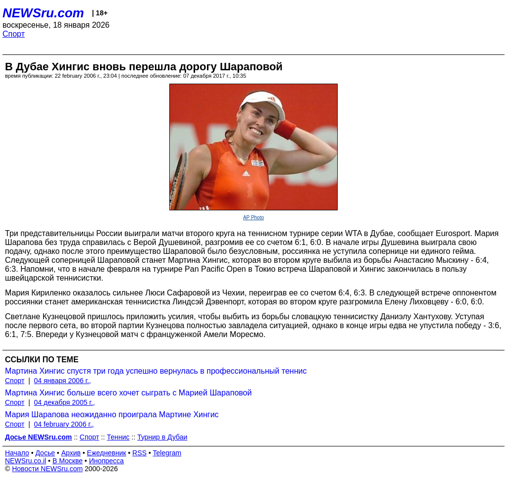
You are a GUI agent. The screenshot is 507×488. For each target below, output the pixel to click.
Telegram (167, 453)
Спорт (13, 34)
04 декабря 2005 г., (64, 402)
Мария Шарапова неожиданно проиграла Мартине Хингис (112, 414)
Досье (45, 453)
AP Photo (253, 217)
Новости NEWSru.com (47, 469)
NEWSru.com (43, 12)
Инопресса (106, 461)
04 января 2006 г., (62, 381)
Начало (17, 453)
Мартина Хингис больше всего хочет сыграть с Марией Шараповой (128, 393)
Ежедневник (106, 453)
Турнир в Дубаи (162, 437)
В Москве (67, 461)
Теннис (118, 437)
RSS (139, 453)
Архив (71, 453)
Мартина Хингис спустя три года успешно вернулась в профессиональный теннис (155, 371)
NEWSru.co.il (25, 461)
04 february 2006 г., (64, 424)
